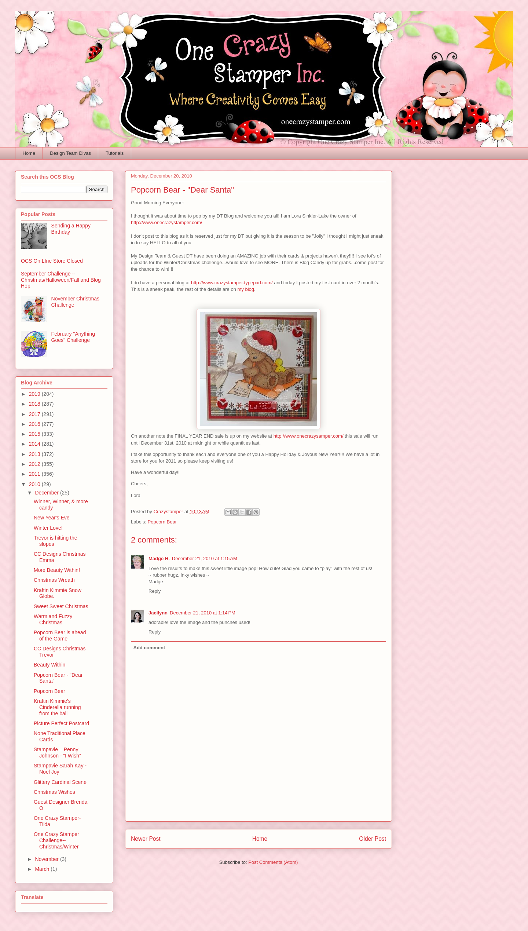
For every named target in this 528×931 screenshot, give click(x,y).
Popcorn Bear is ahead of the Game (60, 635)
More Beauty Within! (57, 570)
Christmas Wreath (54, 580)
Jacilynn (158, 613)
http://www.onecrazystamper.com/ (166, 222)
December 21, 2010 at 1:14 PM (202, 613)
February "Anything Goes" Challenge (73, 337)
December (47, 493)
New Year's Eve (52, 518)
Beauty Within (49, 665)
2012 (35, 464)
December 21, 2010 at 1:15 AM (204, 558)
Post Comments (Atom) (273, 862)
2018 (35, 404)
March (43, 869)
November (47, 859)
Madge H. (159, 558)
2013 (35, 454)
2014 (35, 444)
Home (29, 153)
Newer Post (146, 839)
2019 (35, 394)
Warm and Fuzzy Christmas (53, 619)
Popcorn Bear (162, 522)
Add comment (149, 647)
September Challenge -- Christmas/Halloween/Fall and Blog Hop (61, 280)
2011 (35, 474)
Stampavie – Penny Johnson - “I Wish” (57, 752)
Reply (154, 591)
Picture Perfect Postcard (61, 723)
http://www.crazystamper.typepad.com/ (232, 282)
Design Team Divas (70, 153)
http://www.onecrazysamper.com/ (309, 436)
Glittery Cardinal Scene (60, 782)
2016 (35, 424)
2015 (35, 434)
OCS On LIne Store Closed (52, 261)
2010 (35, 484)
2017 (35, 414)
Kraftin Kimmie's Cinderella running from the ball (57, 707)
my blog (246, 289)
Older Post (372, 839)
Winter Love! (48, 528)
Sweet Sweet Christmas (61, 606)
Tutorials (115, 153)
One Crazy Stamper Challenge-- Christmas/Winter (56, 840)
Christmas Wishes (54, 792)
